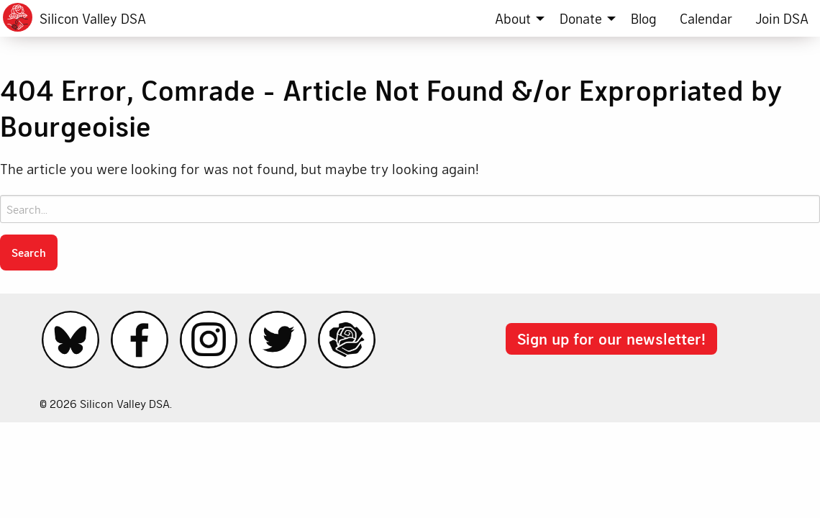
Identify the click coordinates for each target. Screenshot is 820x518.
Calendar (706, 18)
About (513, 18)
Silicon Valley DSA (93, 18)
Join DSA (781, 18)
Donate (581, 18)
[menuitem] (515, 18)
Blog (644, 18)
